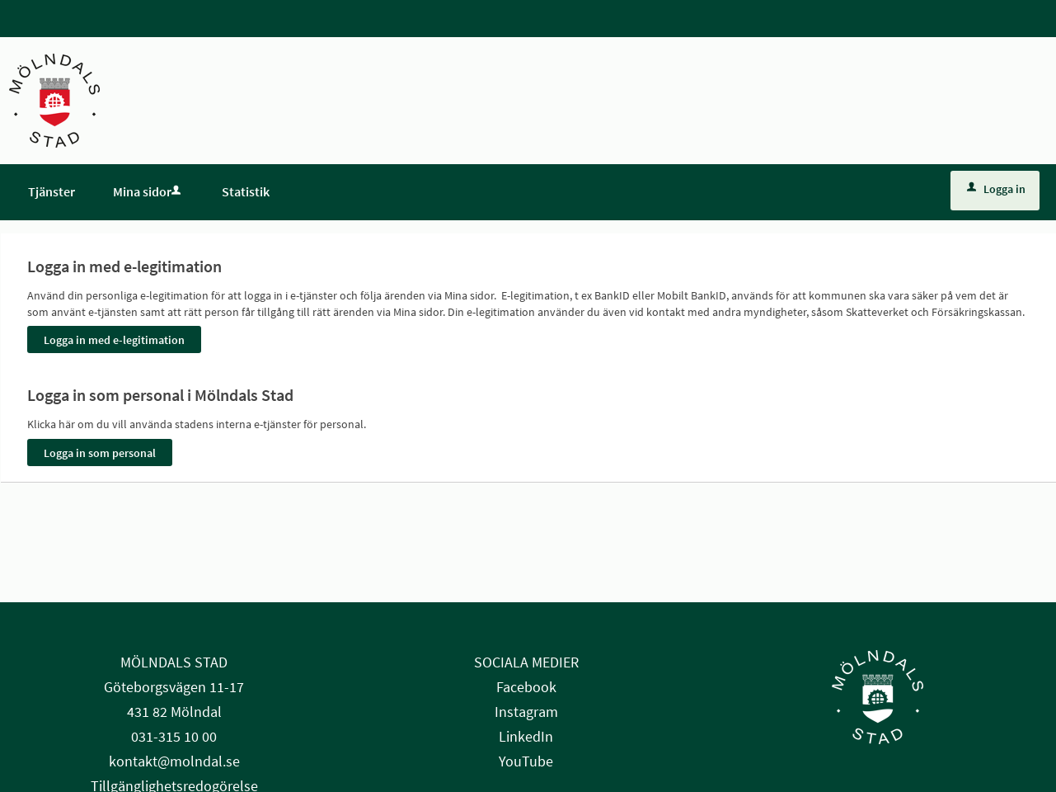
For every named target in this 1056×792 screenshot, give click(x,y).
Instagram (526, 711)
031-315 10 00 (174, 736)
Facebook (526, 686)
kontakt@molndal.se (174, 761)
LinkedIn (526, 736)
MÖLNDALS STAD (174, 662)
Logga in (996, 189)
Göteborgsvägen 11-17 (174, 686)
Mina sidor (148, 191)
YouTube (526, 761)
